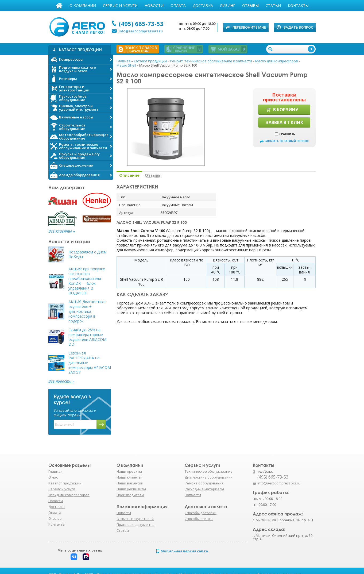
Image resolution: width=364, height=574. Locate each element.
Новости (154, 5)
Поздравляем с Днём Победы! (87, 254)
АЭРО (78, 26)
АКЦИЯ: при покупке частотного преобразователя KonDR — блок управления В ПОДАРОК (86, 281)
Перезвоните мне (249, 27)
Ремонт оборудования (204, 483)
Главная (59, 5)
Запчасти (193, 494)
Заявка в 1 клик (284, 122)
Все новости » (61, 381)
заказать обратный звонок (287, 141)
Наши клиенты (129, 477)
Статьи (273, 5)
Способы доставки (200, 512)
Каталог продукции (65, 483)
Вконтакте (74, 556)
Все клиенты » (61, 231)
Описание (129, 175)
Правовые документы (135, 524)
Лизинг (227, 5)
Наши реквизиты (131, 489)
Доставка (203, 5)
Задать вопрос (298, 27)
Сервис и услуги (120, 5)
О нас (53, 477)
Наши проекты (129, 471)
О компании (82, 5)
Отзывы (250, 5)
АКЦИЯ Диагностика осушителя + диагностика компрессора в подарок (87, 311)
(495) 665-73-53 (141, 24)
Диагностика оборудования (209, 477)
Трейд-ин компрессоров (69, 494)
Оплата (178, 5)
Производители (130, 494)
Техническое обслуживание (209, 471)
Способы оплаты (199, 518)
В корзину (285, 110)
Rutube (86, 556)
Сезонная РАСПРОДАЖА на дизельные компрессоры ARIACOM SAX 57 (89, 363)
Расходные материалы (204, 489)
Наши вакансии (130, 483)
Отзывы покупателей (135, 518)
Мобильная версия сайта (184, 551)
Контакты (298, 5)
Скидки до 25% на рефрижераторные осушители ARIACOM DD (87, 337)
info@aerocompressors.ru (141, 31)
